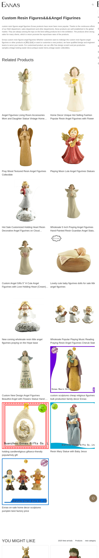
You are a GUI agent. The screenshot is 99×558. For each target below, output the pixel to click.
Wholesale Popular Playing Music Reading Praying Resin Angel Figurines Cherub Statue (73, 341)
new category (90, 541)
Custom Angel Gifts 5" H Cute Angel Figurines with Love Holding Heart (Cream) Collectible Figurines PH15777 (24, 285)
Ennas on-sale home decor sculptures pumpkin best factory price (21, 509)
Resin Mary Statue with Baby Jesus (68, 451)
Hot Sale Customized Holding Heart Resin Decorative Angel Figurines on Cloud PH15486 (23, 229)
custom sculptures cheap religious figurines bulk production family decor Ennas (72, 397)
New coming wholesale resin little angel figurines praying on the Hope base (22, 341)
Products (78, 541)
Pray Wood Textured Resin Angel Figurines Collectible (24, 173)
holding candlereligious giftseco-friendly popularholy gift (22, 453)
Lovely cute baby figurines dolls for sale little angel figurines (73, 285)
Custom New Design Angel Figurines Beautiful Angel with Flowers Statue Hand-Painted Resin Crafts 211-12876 (23, 397)
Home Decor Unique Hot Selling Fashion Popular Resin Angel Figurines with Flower (72, 117)
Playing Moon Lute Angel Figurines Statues (72, 171)
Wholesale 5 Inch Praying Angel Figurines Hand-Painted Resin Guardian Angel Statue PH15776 (72, 229)
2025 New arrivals (65, 541)
